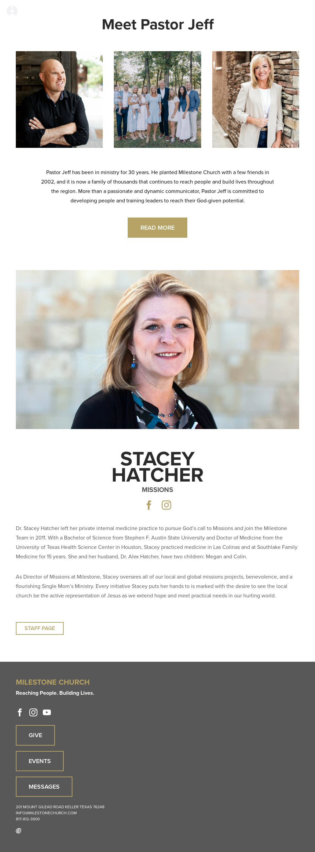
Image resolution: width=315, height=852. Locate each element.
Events (40, 761)
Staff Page (40, 628)
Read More (157, 227)
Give (35, 735)
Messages (44, 786)
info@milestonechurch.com (46, 813)
